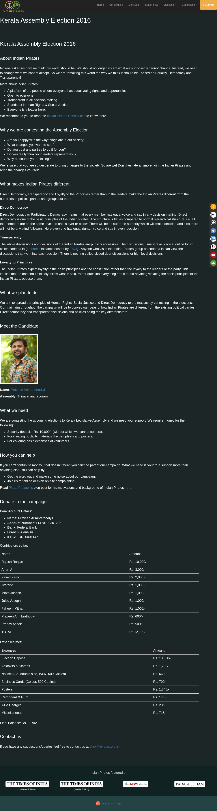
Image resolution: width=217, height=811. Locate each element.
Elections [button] (169, 4)
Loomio (34, 249)
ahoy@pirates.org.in (104, 746)
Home (101, 4)
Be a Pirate (208, 5)
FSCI (73, 249)
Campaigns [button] (189, 4)
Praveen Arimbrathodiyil (28, 390)
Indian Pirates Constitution (66, 116)
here (128, 487)
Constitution (116, 4)
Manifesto (134, 4)
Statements (151, 4)
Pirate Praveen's (21, 487)
